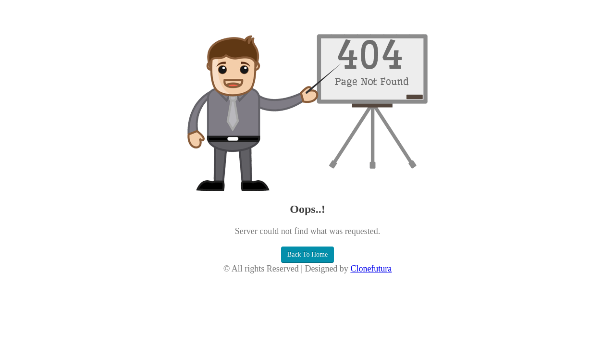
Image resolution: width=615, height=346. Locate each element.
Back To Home (307, 254)
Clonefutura (371, 268)
